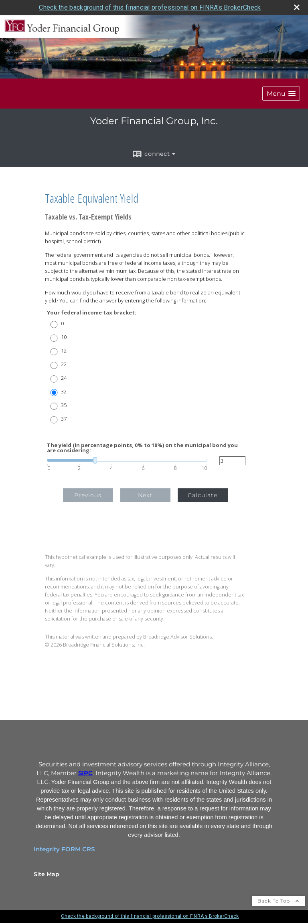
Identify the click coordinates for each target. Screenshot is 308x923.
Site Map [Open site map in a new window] (46, 874)
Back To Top (278, 901)
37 (64, 418)
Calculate (202, 495)
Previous (87, 495)
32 (64, 391)
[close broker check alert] (297, 7)
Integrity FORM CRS (64, 849)
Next (145, 495)
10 (64, 337)
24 (64, 378)
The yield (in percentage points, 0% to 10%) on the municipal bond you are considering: (142, 448)
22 (64, 364)
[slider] (127, 460)
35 (64, 405)
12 (64, 350)
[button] (281, 94)
